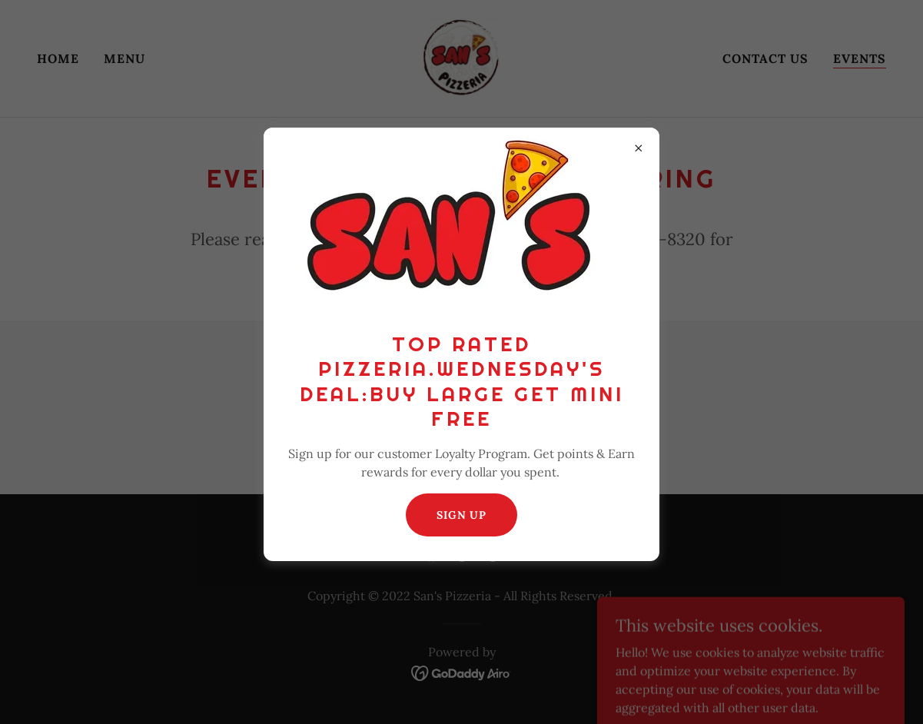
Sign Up (461, 515)
